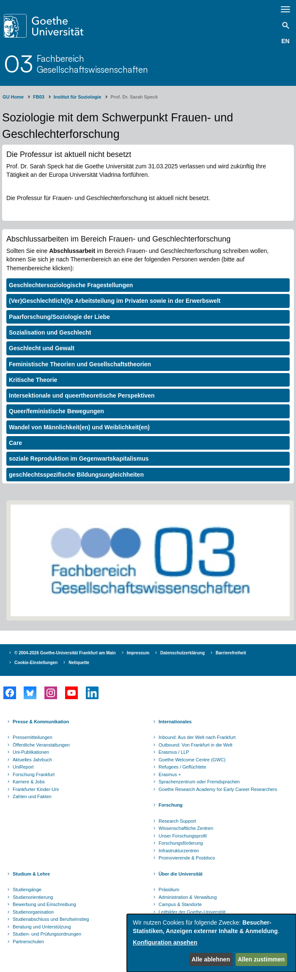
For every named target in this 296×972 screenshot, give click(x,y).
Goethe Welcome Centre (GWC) (192, 759)
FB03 (38, 96)
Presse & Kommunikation (41, 721)
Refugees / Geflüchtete (182, 766)
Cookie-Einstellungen (36, 662)
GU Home (13, 96)
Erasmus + (170, 774)
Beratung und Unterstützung (42, 926)
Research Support (177, 821)
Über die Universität (181, 873)
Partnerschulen (28, 941)
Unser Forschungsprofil (183, 835)
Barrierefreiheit (231, 653)
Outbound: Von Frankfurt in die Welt (196, 744)
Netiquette (79, 662)
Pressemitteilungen (32, 737)
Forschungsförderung (181, 843)
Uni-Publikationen (31, 752)
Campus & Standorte (180, 904)
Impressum (138, 653)
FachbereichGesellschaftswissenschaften (92, 64)
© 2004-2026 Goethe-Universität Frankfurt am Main (65, 653)
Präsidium (169, 889)
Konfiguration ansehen (165, 942)
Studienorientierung (33, 897)
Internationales (175, 721)
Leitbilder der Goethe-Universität (192, 911)
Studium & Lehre (31, 873)
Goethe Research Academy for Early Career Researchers (218, 789)
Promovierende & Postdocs (187, 857)
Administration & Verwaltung (188, 897)
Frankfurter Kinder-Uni (36, 789)
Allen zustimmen (261, 959)
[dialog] (211, 943)
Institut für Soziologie (77, 96)
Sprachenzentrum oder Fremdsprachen (199, 781)
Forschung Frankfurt (34, 774)
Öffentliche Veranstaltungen (41, 744)
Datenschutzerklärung (182, 653)
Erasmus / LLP (174, 752)
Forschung (171, 804)
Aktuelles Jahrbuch (32, 759)
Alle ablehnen (211, 959)
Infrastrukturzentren (179, 850)
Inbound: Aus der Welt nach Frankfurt (197, 737)
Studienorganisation (33, 911)
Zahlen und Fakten (32, 796)
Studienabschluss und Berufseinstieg (51, 919)
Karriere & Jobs (29, 781)
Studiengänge (27, 889)
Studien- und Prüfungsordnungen (47, 933)
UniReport (23, 766)
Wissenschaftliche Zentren (186, 828)
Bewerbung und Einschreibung (44, 904)
